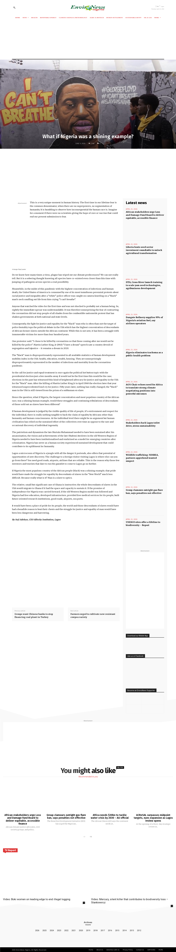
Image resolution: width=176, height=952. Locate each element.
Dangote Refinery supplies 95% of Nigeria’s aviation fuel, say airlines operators (144, 320)
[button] (14, 7)
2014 (125, 930)
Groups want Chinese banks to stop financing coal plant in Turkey (34, 615)
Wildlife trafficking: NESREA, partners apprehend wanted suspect (142, 458)
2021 (74, 930)
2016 (110, 930)
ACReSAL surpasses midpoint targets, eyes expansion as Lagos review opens (153, 817)
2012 (139, 930)
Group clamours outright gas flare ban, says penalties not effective (66, 816)
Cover (87, 130)
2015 (117, 930)
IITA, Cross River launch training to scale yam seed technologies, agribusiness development (144, 285)
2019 (88, 930)
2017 (103, 930)
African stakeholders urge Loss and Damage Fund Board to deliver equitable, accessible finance (145, 215)
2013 (132, 930)
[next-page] (90, 836)
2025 (45, 930)
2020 (81, 930)
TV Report (10, 849)
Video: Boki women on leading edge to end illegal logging (36, 898)
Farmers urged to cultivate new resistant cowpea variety (92, 615)
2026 (37, 930)
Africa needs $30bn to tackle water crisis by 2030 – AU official (110, 816)
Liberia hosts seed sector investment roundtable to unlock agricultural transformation (144, 250)
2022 (66, 930)
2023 (59, 930)
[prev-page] (84, 836)
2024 (52, 930)
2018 (95, 930)
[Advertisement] (88, 40)
